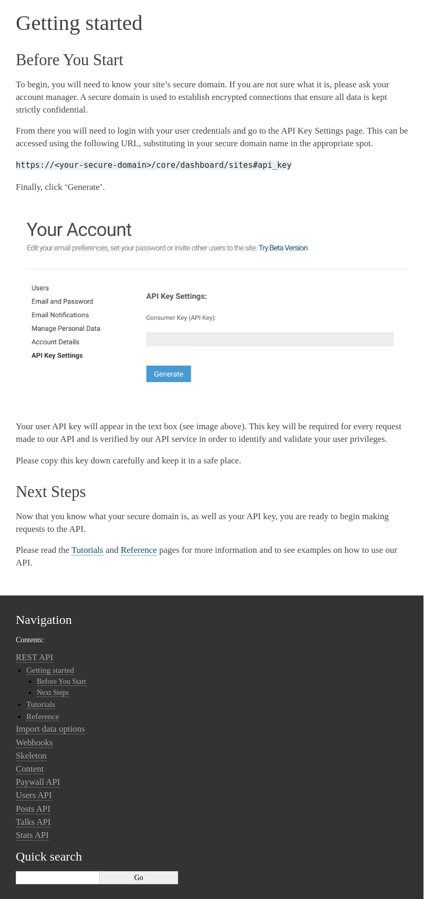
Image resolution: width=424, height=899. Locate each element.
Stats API (32, 835)
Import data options (50, 729)
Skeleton (31, 756)
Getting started (50, 669)
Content (30, 769)
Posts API (33, 809)
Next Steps (53, 692)
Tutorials (40, 704)
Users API (34, 795)
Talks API (33, 822)
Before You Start (61, 681)
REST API (34, 657)
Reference (42, 716)
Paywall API (38, 782)
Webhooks (34, 743)
